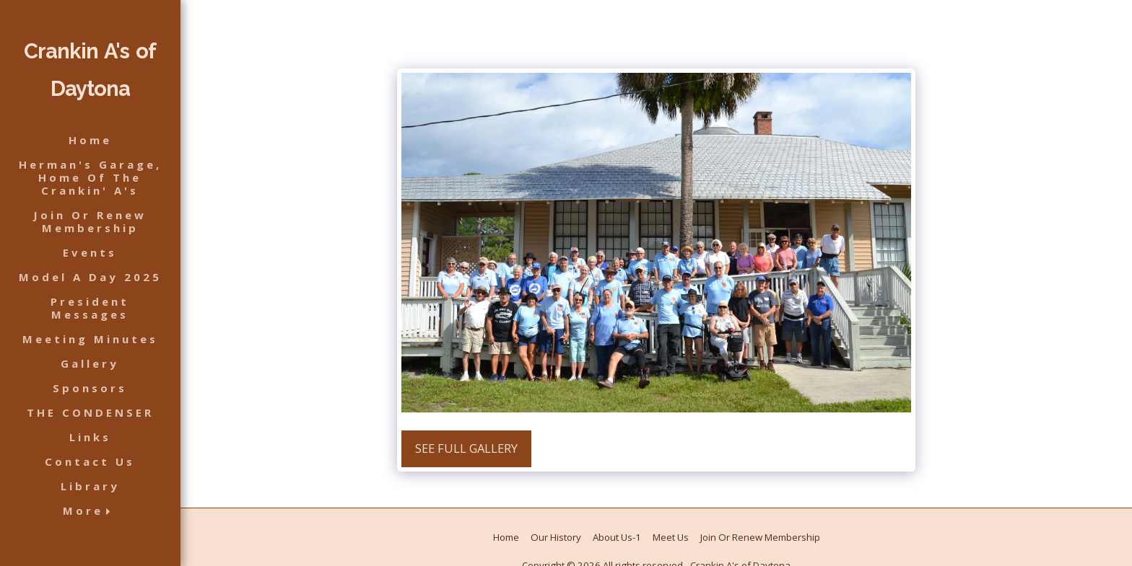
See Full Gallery (466, 448)
